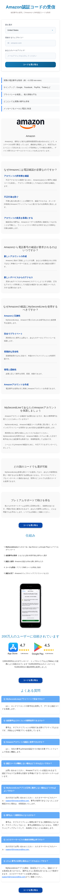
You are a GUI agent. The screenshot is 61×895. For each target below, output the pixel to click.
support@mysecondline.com (17, 801)
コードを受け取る (30, 525)
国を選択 (8, 25)
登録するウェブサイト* (14, 37)
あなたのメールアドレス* (15, 50)
